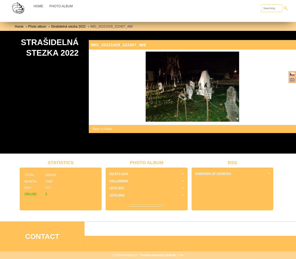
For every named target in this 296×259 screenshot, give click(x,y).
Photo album (61, 6)
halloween (118, 180)
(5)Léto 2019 (118, 173)
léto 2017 (116, 188)
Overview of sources (213, 173)
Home (38, 6)
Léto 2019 (116, 195)
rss (181, 255)
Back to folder (103, 129)
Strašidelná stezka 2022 (68, 26)
